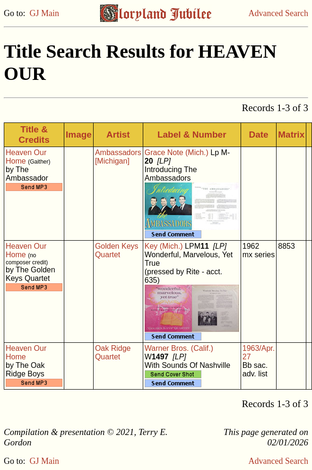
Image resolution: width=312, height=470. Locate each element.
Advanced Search (278, 13)
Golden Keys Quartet (117, 250)
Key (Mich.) (164, 246)
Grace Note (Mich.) (176, 152)
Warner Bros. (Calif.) (179, 348)
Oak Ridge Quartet (113, 352)
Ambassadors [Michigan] (118, 156)
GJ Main (45, 13)
